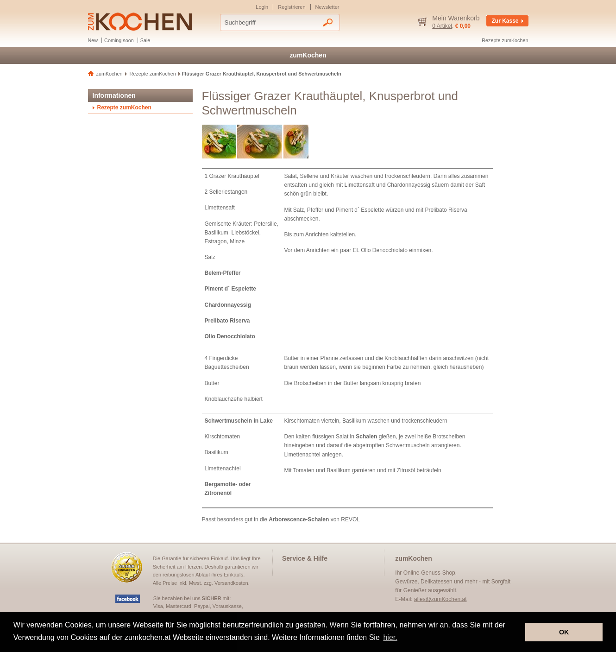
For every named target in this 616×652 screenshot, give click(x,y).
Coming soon (119, 40)
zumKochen (307, 55)
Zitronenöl (218, 493)
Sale (145, 40)
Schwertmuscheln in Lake (239, 421)
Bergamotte (220, 484)
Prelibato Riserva (227, 320)
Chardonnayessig (228, 305)
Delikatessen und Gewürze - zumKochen (140, 22)
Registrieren (291, 7)
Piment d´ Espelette (230, 288)
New (93, 40)
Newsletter (327, 7)
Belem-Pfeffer (223, 273)
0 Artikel (442, 26)
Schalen (366, 436)
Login (262, 7)
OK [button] (564, 632)
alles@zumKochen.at (440, 599)
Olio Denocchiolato (230, 336)
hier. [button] (390, 637)
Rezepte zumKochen (505, 40)
